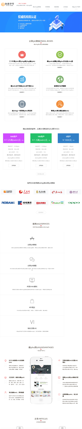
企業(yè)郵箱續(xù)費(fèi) (23, 396)
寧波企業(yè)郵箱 (22, 398)
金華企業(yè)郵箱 (21, 401)
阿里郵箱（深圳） (7, 396)
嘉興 (68, 408)
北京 (79, 408)
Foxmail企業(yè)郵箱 (27, 403)
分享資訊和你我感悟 (41, 338)
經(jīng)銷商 (14, 408)
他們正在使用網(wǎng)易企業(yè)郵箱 (41, 183)
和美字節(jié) (63, 401)
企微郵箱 (19, 348)
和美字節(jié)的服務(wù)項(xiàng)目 (41, 227)
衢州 (59, 408)
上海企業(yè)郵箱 (62, 398)
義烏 (55, 408)
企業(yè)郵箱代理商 (42, 405)
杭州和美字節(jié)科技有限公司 (14, 413)
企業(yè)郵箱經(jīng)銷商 (8, 398)
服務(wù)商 (20, 408)
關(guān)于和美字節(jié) (8, 401)
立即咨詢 (14, 165)
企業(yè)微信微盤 (77, 403)
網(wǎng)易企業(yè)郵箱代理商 (10, 403)
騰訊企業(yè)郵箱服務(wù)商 (16, 415)
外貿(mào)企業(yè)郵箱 (75, 398)
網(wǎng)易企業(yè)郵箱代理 (34, 401)
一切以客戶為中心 (41, 267)
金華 (52, 408)
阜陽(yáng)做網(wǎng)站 (36, 398)
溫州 (65, 408)
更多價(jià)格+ (40, 174)
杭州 (49, 408)
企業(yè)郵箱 (62, 348)
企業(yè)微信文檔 (50, 398)
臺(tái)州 (75, 408)
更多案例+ (41, 212)
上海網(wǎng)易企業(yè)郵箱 (61, 403)
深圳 (5, 409)
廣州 (9, 409)
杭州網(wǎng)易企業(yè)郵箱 (50, 401)
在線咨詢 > (22, 67)
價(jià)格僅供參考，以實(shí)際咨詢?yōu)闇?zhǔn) (41, 129)
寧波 (71, 408)
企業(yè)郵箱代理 (77, 396)
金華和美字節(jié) (77, 405)
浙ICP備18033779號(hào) (75, 418)
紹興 (62, 408)
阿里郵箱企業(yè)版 (7, 405)
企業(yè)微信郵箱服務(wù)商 (43, 403)
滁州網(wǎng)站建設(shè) (75, 401)
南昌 (12, 409)
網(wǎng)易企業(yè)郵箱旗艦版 (41, 44)
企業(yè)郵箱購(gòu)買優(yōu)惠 (59, 396)
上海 (2, 409)
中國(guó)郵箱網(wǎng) (40, 396)
